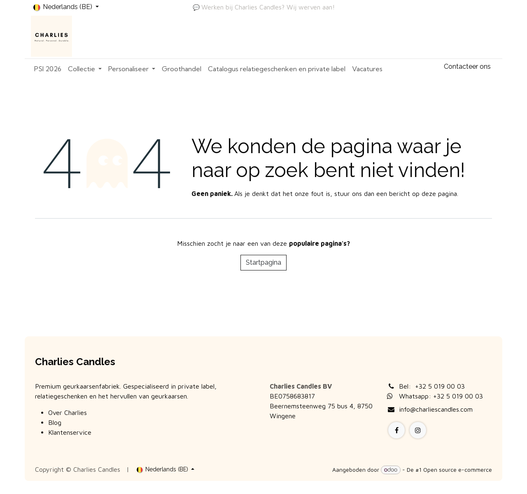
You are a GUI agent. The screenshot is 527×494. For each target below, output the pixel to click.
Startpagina (263, 262)
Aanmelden (471, 36)
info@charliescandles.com (436, 409)
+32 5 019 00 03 (440, 386)
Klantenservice (69, 432)
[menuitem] (48, 69)
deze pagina (439, 193)
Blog (54, 422)
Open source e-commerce (457, 469)
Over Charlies (67, 412)
